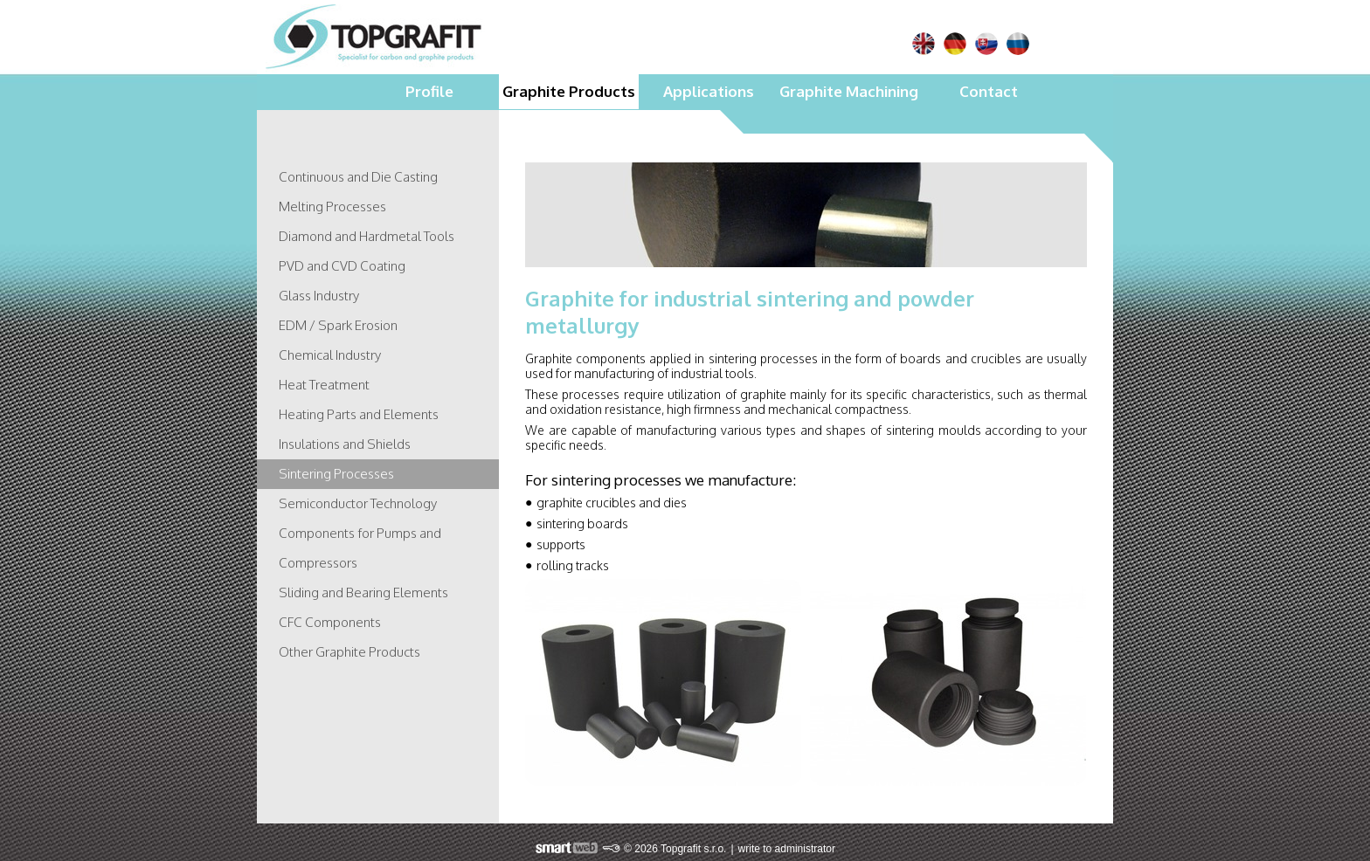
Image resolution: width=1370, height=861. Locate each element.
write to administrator (786, 849)
